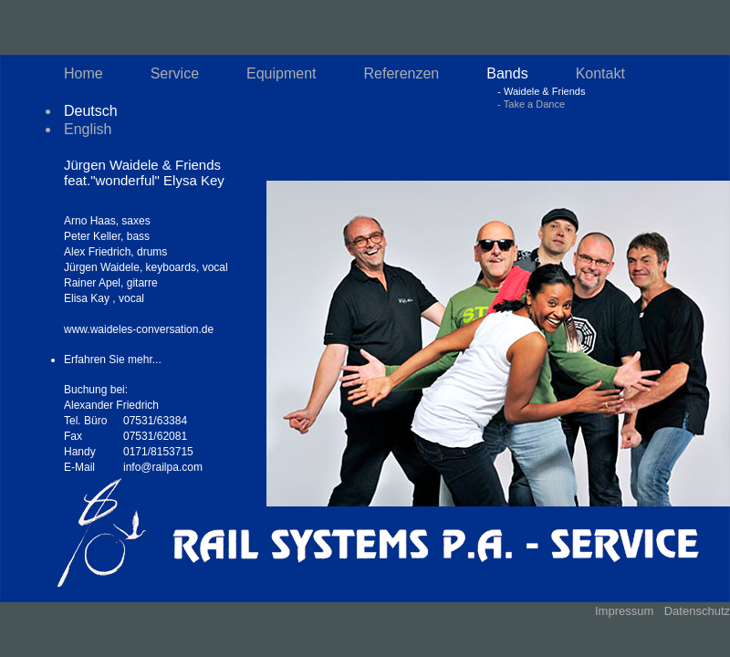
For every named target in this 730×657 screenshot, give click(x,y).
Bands (506, 73)
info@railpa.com (163, 467)
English (87, 129)
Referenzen (402, 73)
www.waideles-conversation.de (139, 329)
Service (175, 73)
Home (83, 73)
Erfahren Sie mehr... (113, 359)
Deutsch (91, 111)
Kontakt (600, 73)
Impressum (624, 611)
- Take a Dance (531, 104)
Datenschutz (697, 611)
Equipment (281, 73)
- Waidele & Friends (541, 91)
